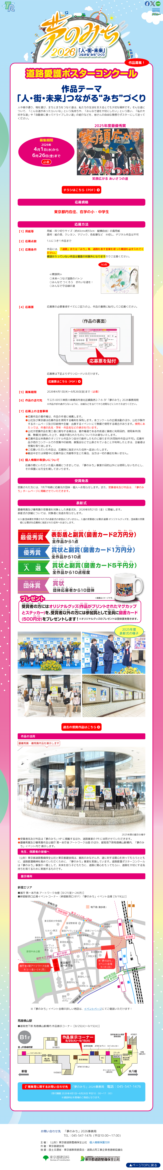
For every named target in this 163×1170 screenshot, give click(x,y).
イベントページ (93, 1009)
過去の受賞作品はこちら (81, 727)
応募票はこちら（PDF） (64, 381)
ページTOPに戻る (143, 1165)
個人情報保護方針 (99, 1142)
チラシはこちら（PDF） (81, 190)
